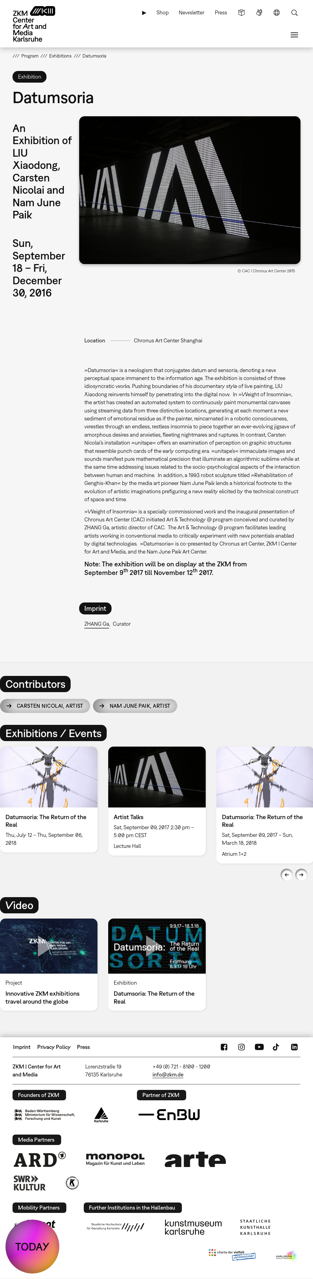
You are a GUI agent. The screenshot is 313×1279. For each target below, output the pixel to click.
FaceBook (224, 1047)
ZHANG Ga (96, 624)
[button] (189, 190)
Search (294, 13)
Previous (287, 875)
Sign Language (259, 13)
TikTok (277, 1047)
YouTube (259, 1047)
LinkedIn (294, 1047)
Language (277, 13)
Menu (294, 35)
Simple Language (241, 13)
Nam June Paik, (140, 706)
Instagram (241, 1047)
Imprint (22, 1047)
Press (221, 12)
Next (301, 875)
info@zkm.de (168, 1074)
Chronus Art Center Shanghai (168, 340)
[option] (157, 801)
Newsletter (191, 12)
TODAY (32, 1246)
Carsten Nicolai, (50, 706)
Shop (162, 12)
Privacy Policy (54, 1047)
